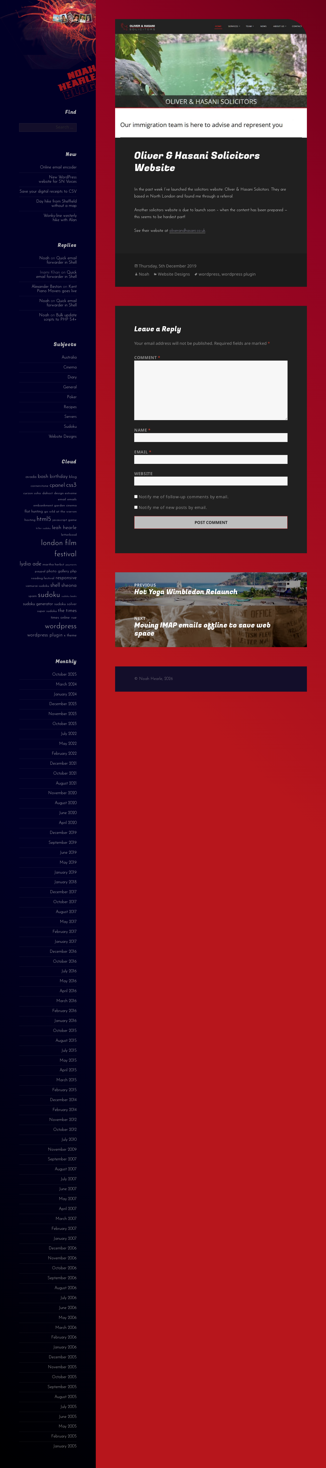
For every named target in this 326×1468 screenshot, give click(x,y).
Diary (72, 377)
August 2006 (66, 1288)
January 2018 (65, 882)
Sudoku (70, 427)
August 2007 (66, 1169)
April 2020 (68, 823)
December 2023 (63, 704)
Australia (69, 357)
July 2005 (68, 1407)
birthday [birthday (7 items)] (59, 476)
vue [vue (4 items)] (74, 618)
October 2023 (64, 724)
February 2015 (64, 1090)
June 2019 (68, 853)
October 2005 (64, 1377)
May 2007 (68, 1199)
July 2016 (69, 971)
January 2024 (65, 694)
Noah (44, 258)
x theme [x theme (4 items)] (70, 635)
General (70, 387)
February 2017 (64, 932)
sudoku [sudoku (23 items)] (49, 595)
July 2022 (69, 734)
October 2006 (64, 1268)
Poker (72, 397)
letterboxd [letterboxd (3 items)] (69, 534)
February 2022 (64, 754)
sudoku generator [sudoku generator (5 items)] (38, 604)
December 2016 (63, 952)
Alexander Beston (47, 287)
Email (142, 452)
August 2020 (66, 803)
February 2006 (64, 1337)
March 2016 (66, 1001)
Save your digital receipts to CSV (48, 192)
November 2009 (62, 1150)
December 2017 (63, 892)
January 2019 (65, 873)
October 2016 (65, 962)
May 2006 (68, 1318)
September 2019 (63, 843)
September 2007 (62, 1159)
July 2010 (69, 1140)
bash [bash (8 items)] (43, 476)
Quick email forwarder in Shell (62, 260)
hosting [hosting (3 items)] (29, 520)
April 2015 (68, 1070)
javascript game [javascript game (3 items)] (64, 520)
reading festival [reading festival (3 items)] (42, 578)
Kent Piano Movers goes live (57, 289)
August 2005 (66, 1397)
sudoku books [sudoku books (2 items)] (69, 596)
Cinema (70, 367)
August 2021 (66, 783)
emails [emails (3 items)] (72, 499)
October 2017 (65, 902)
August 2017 (66, 912)
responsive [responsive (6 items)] (66, 578)
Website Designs (63, 437)
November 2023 (62, 714)
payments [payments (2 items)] (71, 564)
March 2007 (66, 1219)
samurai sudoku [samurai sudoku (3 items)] (37, 586)
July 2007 (69, 1179)
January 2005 (65, 1446)
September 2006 (62, 1278)
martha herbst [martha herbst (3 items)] (53, 564)
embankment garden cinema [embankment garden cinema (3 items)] (55, 505)
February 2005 (64, 1436)
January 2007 (65, 1239)
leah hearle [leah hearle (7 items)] (64, 527)
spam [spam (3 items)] (33, 596)
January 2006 (65, 1347)
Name (142, 430)
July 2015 (69, 1051)
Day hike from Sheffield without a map (56, 203)
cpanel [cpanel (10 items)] (57, 485)
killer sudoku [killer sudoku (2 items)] (43, 528)
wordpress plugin (239, 274)
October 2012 (65, 1130)
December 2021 (63, 764)
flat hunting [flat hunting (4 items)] (33, 512)
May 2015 (68, 1061)
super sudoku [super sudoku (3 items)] (47, 611)
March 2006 (66, 1328)
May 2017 (68, 922)
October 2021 (65, 774)
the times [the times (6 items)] (67, 610)
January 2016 (65, 1021)
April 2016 (68, 991)
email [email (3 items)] (62, 499)
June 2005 (68, 1417)
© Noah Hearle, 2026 (153, 679)
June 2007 (68, 1189)
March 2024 (66, 684)
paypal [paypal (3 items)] (40, 571)
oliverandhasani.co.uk (187, 231)
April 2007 (68, 1209)
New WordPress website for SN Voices (58, 179)
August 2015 (66, 1041)
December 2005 (63, 1357)
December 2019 (63, 833)
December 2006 (63, 1248)
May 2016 (68, 981)
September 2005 (62, 1387)
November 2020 (62, 793)
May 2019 (68, 863)
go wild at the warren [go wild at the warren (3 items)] (60, 511)
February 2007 (64, 1229)
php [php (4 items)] (73, 571)
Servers (70, 417)
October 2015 (65, 1031)
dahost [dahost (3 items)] (47, 493)
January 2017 (66, 942)
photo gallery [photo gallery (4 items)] (58, 571)
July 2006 (68, 1298)
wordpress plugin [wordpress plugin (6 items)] (45, 635)
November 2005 (62, 1367)
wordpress (209, 274)
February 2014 (64, 1110)
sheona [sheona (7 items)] (69, 585)
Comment (147, 357)
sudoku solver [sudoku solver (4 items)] (65, 604)
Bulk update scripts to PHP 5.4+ (60, 317)
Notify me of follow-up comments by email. (183, 497)
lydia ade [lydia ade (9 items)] (30, 564)
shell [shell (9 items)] (55, 585)
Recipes (70, 407)
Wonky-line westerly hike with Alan (60, 218)
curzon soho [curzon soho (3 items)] (32, 493)
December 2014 (63, 1100)
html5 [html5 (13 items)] (44, 519)
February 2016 (64, 1011)
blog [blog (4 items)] (73, 477)
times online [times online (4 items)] (60, 618)
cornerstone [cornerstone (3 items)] (39, 486)
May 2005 (68, 1426)
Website (143, 473)
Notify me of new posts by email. (173, 507)
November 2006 (62, 1258)
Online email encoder (58, 167)
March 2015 (66, 1080)
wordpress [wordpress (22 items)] (61, 626)
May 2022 (68, 744)
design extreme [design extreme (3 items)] (65, 493)
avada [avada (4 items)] (30, 477)
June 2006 (68, 1308)
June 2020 (68, 813)
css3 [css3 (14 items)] (71, 485)
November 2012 (63, 1120)
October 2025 (64, 675)
